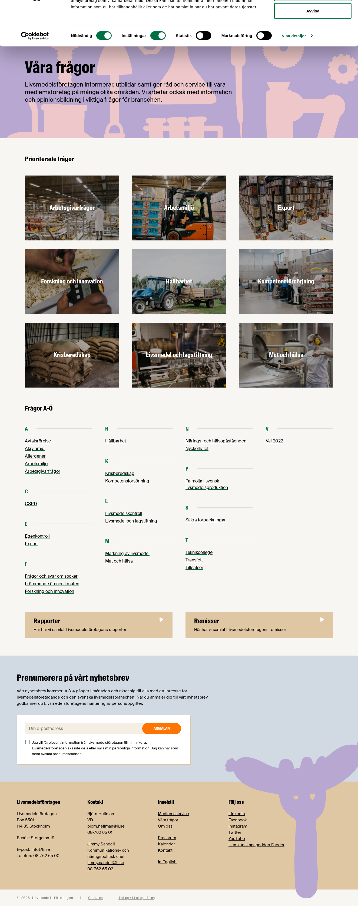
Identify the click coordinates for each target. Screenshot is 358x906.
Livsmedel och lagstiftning (131, 521)
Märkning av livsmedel (127, 553)
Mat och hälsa (119, 561)
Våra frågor (168, 820)
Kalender (166, 844)
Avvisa (312, 49)
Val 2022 (274, 441)
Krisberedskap (119, 473)
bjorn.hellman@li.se (106, 826)
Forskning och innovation (49, 591)
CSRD (31, 504)
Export (31, 544)
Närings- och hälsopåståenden (215, 441)
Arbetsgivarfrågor (42, 471)
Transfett (194, 560)
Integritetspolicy (136, 898)
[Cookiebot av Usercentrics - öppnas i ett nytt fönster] (35, 75)
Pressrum (167, 838)
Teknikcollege (199, 552)
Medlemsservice (173, 813)
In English (167, 862)
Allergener (35, 456)
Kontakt (165, 850)
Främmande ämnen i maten (52, 584)
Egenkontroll (37, 536)
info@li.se (40, 849)
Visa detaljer (294, 74)
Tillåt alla (312, 14)
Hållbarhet (115, 441)
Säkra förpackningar (205, 520)
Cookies (95, 898)
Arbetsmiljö (36, 464)
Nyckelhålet (196, 448)
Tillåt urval (313, 32)
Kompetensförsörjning (127, 481)
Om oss (165, 826)
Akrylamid (35, 448)
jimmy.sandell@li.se (105, 862)
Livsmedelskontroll (123, 513)
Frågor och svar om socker (51, 576)
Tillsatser (194, 567)
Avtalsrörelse (38, 441)
